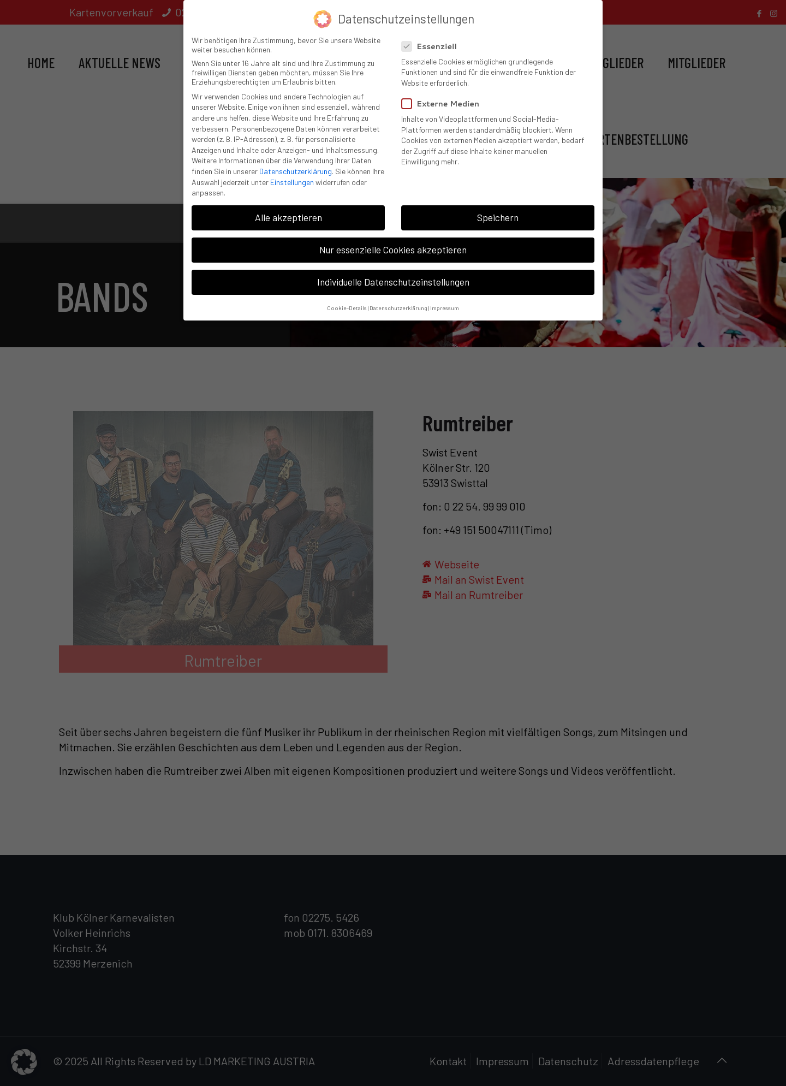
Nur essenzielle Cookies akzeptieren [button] (393, 245)
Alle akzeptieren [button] (288, 213)
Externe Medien (445, 99)
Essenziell (433, 42)
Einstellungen (292, 177)
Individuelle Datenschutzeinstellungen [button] (393, 278)
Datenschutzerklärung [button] (398, 303)
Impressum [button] (444, 303)
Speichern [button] (498, 213)
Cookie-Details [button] (347, 303)
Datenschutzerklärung (295, 166)
